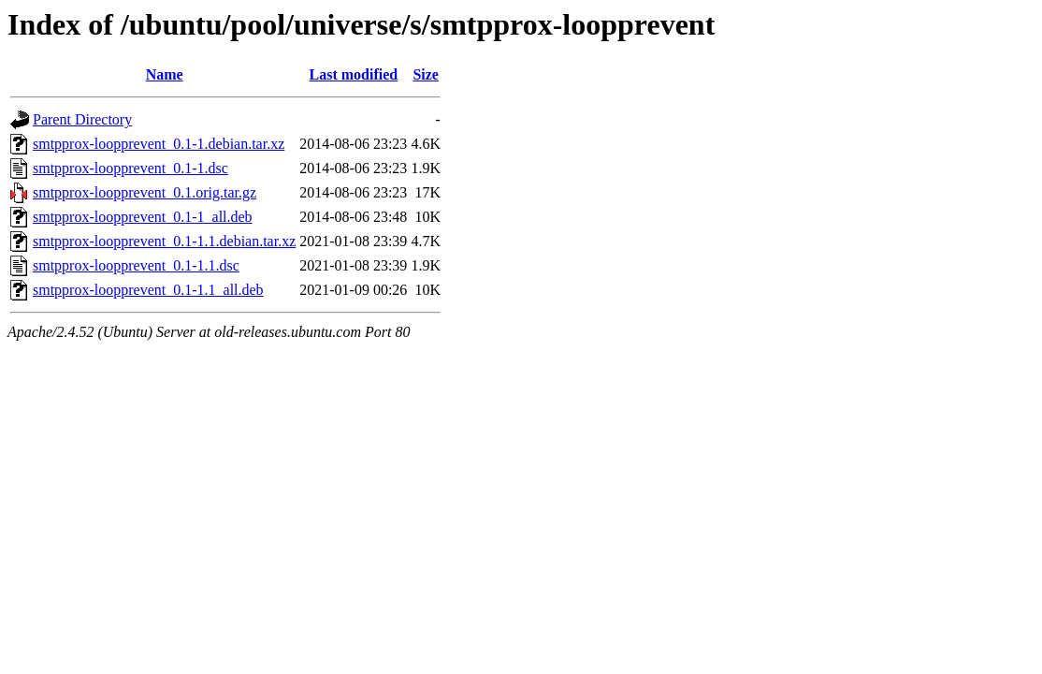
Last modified (353, 74)
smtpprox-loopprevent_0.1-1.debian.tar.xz (158, 144)
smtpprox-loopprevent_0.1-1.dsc (130, 168)
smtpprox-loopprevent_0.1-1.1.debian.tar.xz (164, 241)
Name (164, 74)
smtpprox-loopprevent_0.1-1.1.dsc (136, 265)
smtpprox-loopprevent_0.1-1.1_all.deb (148, 290)
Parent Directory (82, 119)
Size (425, 74)
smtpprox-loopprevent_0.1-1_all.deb (143, 217)
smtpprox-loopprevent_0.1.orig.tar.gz (144, 192)
